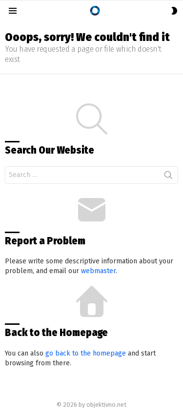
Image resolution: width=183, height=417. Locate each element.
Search (168, 177)
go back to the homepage (85, 353)
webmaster (98, 271)
